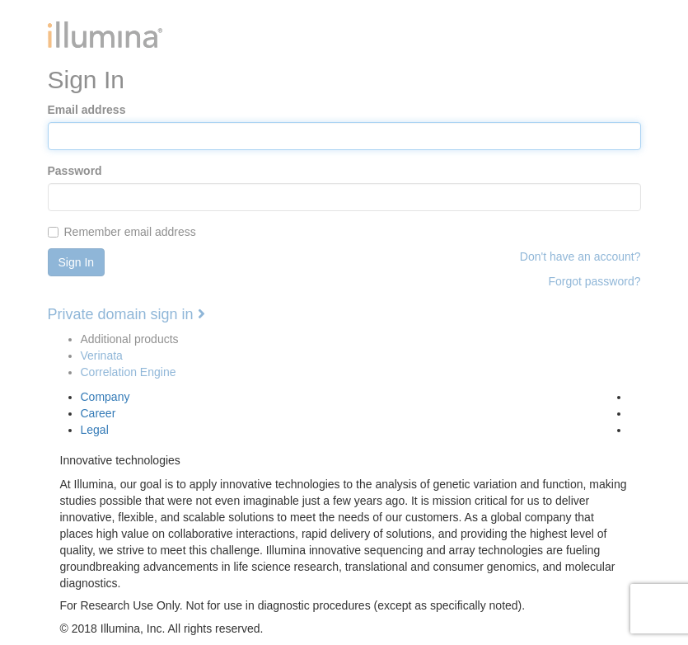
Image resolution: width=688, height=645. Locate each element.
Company (105, 396)
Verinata (102, 355)
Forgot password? (594, 281)
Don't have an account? (580, 256)
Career (98, 413)
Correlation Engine (128, 372)
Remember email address (122, 231)
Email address (87, 109)
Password (75, 170)
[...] (53, 232)
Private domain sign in (126, 314)
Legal (95, 429)
